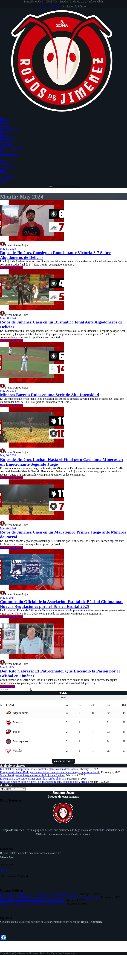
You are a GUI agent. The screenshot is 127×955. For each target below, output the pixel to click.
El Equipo (5, 125)
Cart (2, 170)
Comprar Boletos (50, 6)
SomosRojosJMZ (33, 1)
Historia (4, 131)
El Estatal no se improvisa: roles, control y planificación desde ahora (39, 768)
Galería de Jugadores (12, 147)
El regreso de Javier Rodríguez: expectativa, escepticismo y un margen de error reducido (50, 772)
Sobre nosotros (8, 128)
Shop (3, 160)
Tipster (4, 183)
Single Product (8, 167)
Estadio (4, 135)
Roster (3, 151)
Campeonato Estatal (11, 267)
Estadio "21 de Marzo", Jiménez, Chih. (81, 1)
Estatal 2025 (7, 138)
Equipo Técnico (9, 154)
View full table (63, 761)
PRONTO (51, 1)
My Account (7, 176)
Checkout (5, 173)
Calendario (6, 144)
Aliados (4, 179)
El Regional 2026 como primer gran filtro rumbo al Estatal (33, 778)
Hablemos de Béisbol (74, 6)
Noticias (4, 122)
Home (3, 119)
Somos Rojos (7, 686)
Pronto (4, 870)
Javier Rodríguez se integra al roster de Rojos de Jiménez (32, 775)
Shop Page (6, 163)
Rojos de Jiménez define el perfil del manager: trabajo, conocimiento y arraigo (44, 781)
